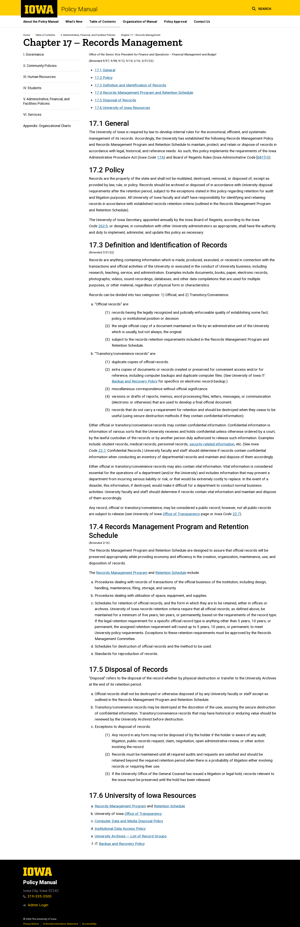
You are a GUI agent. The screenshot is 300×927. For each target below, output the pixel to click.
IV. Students (32, 88)
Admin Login (38, 905)
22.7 (102, 450)
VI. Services (32, 115)
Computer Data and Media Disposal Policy (129, 821)
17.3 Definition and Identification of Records (130, 85)
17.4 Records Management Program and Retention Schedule (144, 93)
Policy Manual (79, 9)
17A (160, 157)
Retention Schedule (170, 572)
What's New (73, 21)
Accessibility (89, 923)
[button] (261, 8)
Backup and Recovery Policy (134, 381)
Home (26, 35)
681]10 (263, 157)
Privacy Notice (31, 923)
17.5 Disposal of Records (115, 100)
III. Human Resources (39, 77)
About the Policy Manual (40, 21)
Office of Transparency (181, 514)
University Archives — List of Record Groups (131, 836)
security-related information (211, 444)
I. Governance (33, 55)
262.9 (103, 226)
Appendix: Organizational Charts (47, 126)
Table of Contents (102, 21)
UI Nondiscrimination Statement (60, 923)
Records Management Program (121, 572)
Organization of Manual (140, 21)
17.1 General (105, 70)
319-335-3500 (37, 896)
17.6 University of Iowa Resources (122, 107)
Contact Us (202, 21)
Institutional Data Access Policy (120, 829)
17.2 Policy (104, 77)
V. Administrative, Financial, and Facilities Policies (88, 35)
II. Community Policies (40, 66)
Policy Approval (175, 21)
